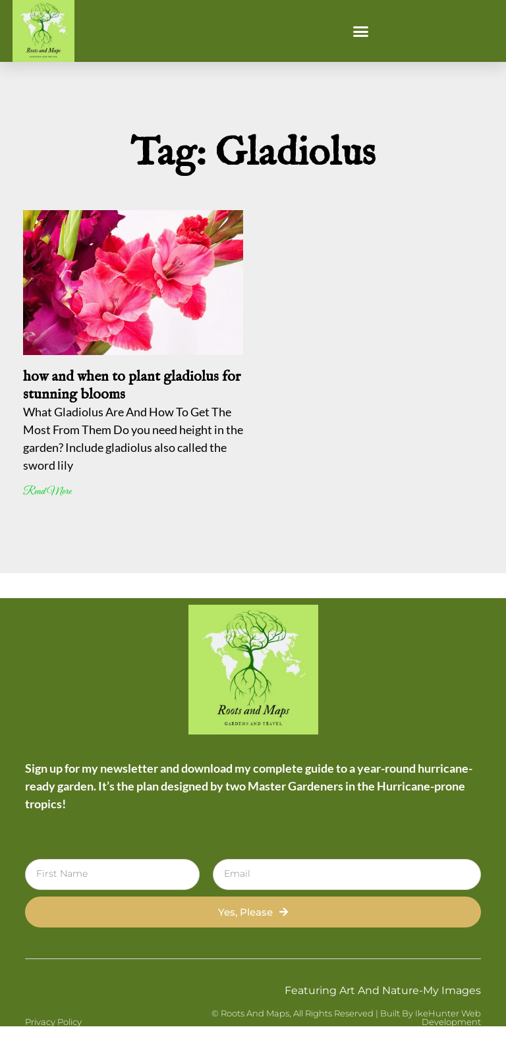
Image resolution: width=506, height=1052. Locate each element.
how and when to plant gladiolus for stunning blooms (131, 385)
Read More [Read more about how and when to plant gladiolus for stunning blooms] (47, 492)
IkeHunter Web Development (448, 1017)
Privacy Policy (53, 1021)
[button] (361, 30)
